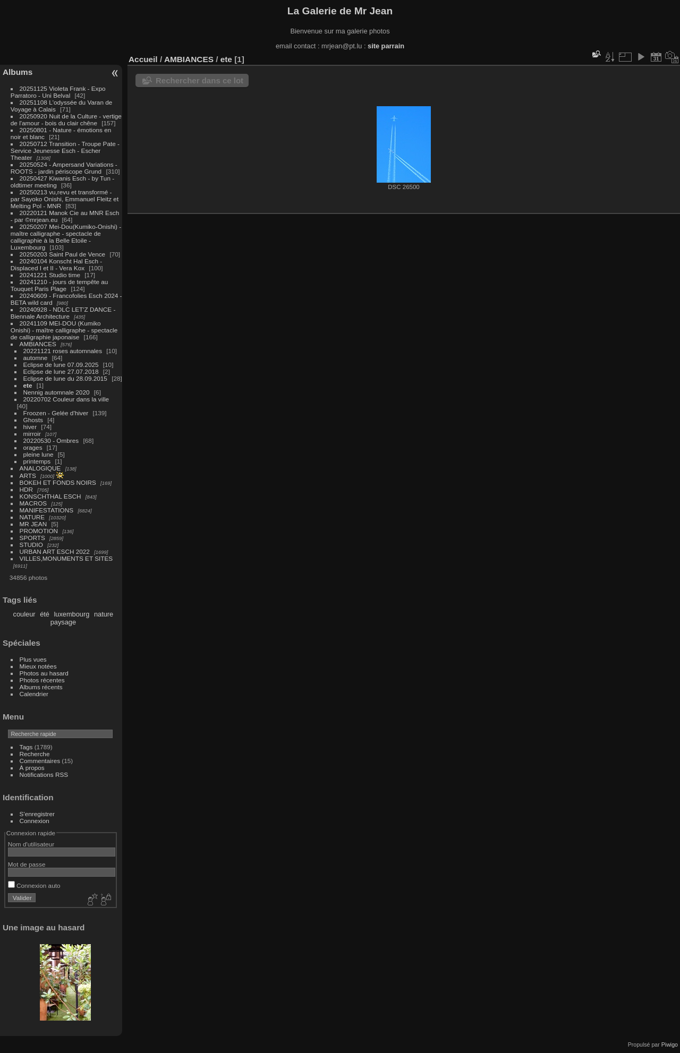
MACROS (33, 503)
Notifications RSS (44, 774)
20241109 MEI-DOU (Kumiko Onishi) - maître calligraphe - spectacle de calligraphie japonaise (64, 330)
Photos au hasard (44, 673)
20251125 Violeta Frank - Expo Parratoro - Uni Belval (58, 92)
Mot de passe (27, 864)
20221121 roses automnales (62, 350)
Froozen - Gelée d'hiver (56, 412)
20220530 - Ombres (51, 440)
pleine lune (38, 454)
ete (27, 385)
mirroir (32, 433)
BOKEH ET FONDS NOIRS (58, 482)
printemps (37, 461)
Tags (26, 746)
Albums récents (41, 686)
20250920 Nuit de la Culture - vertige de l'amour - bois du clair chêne (66, 119)
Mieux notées (38, 666)
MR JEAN (33, 523)
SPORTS (32, 537)
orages (32, 447)
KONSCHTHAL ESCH (50, 496)
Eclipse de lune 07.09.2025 (61, 364)
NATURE (32, 516)
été (44, 614)
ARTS (28, 475)
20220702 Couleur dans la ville (66, 399)
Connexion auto (34, 885)
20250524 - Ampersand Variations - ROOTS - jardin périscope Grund (64, 168)
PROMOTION (39, 530)
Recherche (35, 753)
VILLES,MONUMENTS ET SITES (66, 558)
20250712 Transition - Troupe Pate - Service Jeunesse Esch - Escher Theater (65, 150)
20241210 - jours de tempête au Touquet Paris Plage (59, 285)
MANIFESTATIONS (47, 510)
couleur (24, 614)
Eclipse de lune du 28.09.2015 (65, 378)
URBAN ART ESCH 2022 (55, 551)
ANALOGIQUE (40, 468)
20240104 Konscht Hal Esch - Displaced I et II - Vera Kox (56, 264)
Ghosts (33, 419)
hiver (30, 426)
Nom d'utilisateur (31, 844)
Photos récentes (42, 680)
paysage (63, 622)
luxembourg (71, 614)
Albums (17, 71)
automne (35, 357)
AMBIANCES (38, 343)
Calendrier (34, 693)
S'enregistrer (37, 813)
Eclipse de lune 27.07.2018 (61, 371)
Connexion (34, 820)
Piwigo (669, 1044)
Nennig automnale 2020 (56, 392)
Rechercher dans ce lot (199, 80)
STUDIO (31, 544)
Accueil (143, 59)
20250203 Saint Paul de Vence (63, 254)
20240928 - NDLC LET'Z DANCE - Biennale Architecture (63, 313)
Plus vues (33, 659)
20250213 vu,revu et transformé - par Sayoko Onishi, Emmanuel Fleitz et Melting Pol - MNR (64, 199)
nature (103, 614)
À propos (32, 767)
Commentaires (40, 760)
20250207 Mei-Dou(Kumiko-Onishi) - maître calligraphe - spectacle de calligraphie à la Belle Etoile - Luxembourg (66, 237)
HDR (26, 489)
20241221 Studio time (51, 274)
